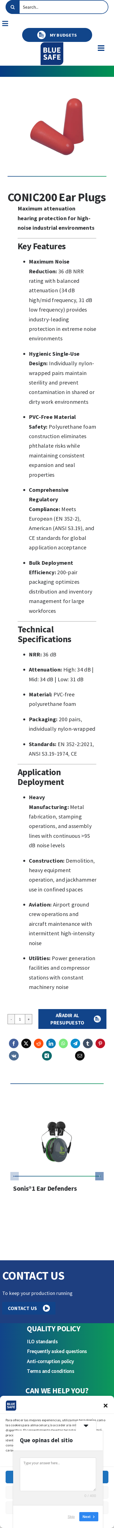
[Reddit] (38, 1043)
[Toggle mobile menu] (102, 48)
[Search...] (57, 7)
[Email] (80, 1056)
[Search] (13, 7)
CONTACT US (29, 1308)
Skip (71, 1517)
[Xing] (47, 1056)
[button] (105, 1405)
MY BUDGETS (57, 35)
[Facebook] (14, 1043)
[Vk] (14, 1056)
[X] (26, 1043)
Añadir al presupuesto (67, 1019)
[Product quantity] (20, 1019)
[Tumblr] (88, 1043)
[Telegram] (75, 1043)
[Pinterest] (100, 1043)
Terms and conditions (50, 1371)
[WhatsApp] (63, 1043)
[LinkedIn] (51, 1043)
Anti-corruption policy (50, 1361)
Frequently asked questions (57, 1351)
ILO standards (42, 1341)
